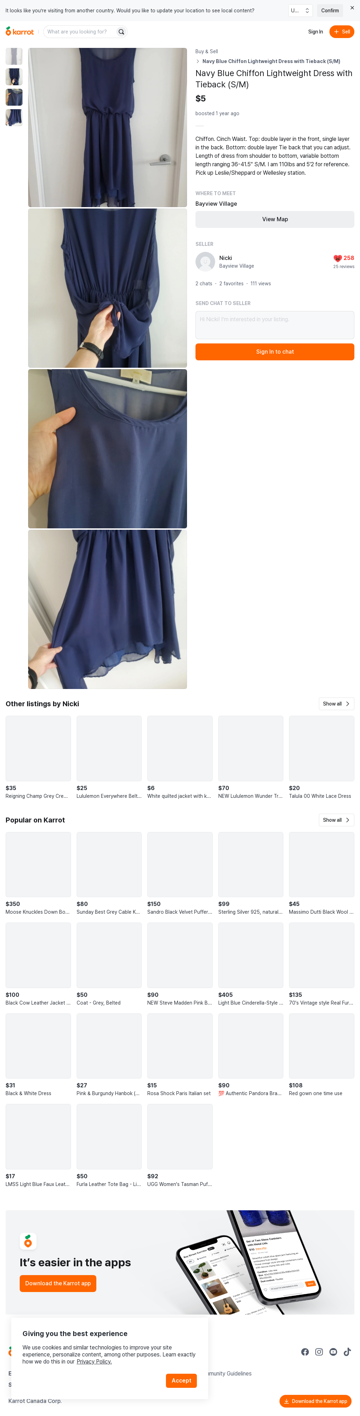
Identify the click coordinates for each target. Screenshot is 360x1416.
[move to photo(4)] (14, 117)
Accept (181, 1380)
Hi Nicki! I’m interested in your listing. (274, 325)
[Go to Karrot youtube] (333, 1352)
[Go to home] (20, 31)
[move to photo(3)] (14, 97)
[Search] (121, 32)
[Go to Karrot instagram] (319, 1352)
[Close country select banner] (352, 8)
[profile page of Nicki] (205, 262)
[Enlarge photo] (107, 127)
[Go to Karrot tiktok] (347, 1352)
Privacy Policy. (94, 1361)
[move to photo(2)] (14, 76)
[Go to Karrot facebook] (305, 1352)
